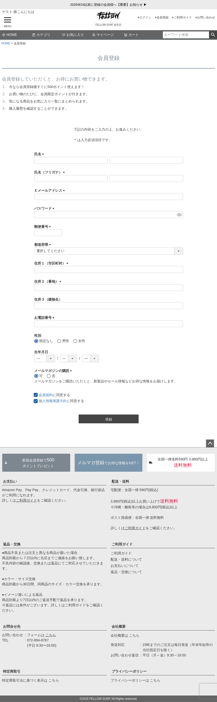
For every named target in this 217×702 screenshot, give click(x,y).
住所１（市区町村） (52, 263)
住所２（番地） (48, 281)
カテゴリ (41, 35)
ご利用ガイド (183, 17)
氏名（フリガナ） (50, 172)
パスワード (45, 208)
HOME (9, 35)
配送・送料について (126, 559)
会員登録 (163, 17)
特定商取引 (11, 671)
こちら (50, 635)
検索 (213, 34)
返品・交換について (126, 572)
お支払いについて (125, 566)
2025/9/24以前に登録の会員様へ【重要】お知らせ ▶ (108, 4)
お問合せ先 (11, 626)
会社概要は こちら (125, 635)
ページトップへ (210, 443)
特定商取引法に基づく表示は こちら (30, 680)
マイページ (103, 35)
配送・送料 (120, 481)
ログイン (145, 17)
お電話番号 (45, 318)
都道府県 (43, 245)
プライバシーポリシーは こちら (136, 680)
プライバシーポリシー (129, 671)
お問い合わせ (206, 17)
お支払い (10, 481)
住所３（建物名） (48, 299)
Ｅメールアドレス (50, 190)
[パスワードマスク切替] (179, 214)
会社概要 (119, 626)
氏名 (40, 154)
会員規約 (46, 395)
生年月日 (41, 352)
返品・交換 (11, 544)
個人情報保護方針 (53, 401)
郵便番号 (43, 227)
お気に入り (73, 35)
